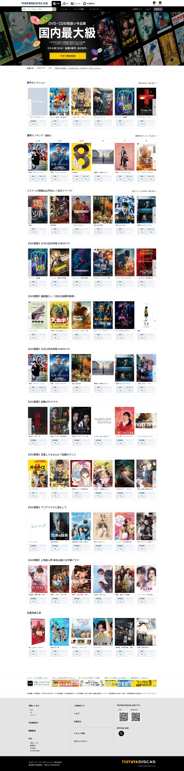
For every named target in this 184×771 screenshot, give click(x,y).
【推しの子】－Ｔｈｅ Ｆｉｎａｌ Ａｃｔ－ (152, 383)
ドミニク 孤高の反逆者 (58, 278)
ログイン (160, 5)
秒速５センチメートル (144, 225)
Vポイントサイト (80, 741)
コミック (77, 3)
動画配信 (32, 730)
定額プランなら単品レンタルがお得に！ (116, 678)
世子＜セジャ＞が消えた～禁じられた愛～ (150, 542)
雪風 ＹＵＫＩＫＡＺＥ (58, 172)
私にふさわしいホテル (36, 647)
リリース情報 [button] (78, 9)
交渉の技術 (54, 542)
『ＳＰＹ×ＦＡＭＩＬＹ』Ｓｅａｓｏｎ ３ (42, 117)
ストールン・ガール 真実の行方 (82, 331)
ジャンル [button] (63, 9)
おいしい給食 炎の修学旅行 (60, 117)
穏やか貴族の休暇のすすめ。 (146, 489)
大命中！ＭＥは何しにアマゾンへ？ (62, 331)
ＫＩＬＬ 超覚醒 (121, 117)
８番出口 (75, 172)
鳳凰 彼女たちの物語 (123, 595)
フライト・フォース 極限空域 (104, 278)
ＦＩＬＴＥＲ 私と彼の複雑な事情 (148, 595)
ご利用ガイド (137, 9)
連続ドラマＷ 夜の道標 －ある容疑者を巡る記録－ (67, 436)
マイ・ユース (33, 542)
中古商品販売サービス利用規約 (74, 693)
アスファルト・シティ (144, 117)
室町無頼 (53, 225)
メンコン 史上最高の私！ (124, 542)
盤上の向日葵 (98, 225)
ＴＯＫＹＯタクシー (78, 225)
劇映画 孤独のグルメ (101, 172)
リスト (154, 5)
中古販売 (33, 748)
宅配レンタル (34, 743)
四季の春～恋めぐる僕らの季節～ (82, 542)
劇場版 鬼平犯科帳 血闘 (124, 647)
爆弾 (30, 225)
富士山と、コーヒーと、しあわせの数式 (85, 647)
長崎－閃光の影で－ (143, 647)
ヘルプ (148, 9)
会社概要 (30, 693)
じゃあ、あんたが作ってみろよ (104, 436)
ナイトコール (33, 331)
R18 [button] (157, 9)
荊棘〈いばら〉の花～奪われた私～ (62, 595)
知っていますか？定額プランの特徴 (89, 678)
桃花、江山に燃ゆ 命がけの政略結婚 (84, 595)
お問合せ (77, 721)
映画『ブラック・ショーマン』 (39, 172)
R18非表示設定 (35, 751)
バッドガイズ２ (34, 489)
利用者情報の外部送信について (136, 693)
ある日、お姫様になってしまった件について (108, 489)
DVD (58, 3)
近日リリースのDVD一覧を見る (144, 191)
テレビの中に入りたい (123, 331)
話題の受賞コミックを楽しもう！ (140, 678)
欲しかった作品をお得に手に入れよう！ (64, 678)
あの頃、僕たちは (99, 595)
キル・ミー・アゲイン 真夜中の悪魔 (106, 331)
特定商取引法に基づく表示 (117, 693)
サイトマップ (151, 693)
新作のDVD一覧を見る (147, 83)
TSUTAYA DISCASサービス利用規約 (52, 693)
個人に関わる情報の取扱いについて (96, 693)
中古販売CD (91, 3)
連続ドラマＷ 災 (34, 436)
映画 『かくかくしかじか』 (125, 172)
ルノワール (97, 647)
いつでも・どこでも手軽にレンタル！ (38, 678)
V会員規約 (37, 693)
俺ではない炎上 (121, 225)
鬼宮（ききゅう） (99, 542)
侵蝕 (138, 331)
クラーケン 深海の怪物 (80, 278)
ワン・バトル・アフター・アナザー (148, 172)
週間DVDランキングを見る (145, 136)
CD (67, 3)
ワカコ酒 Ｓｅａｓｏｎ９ (124, 436)
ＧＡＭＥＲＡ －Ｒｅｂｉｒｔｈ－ (127, 489)
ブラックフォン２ (99, 117)
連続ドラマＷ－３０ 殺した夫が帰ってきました (87, 436)
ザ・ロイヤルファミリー (145, 436)
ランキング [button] (94, 9)
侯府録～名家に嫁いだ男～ (37, 595)
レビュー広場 (79, 733)
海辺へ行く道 (55, 647)
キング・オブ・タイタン (123, 278)
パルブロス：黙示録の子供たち (147, 278)
